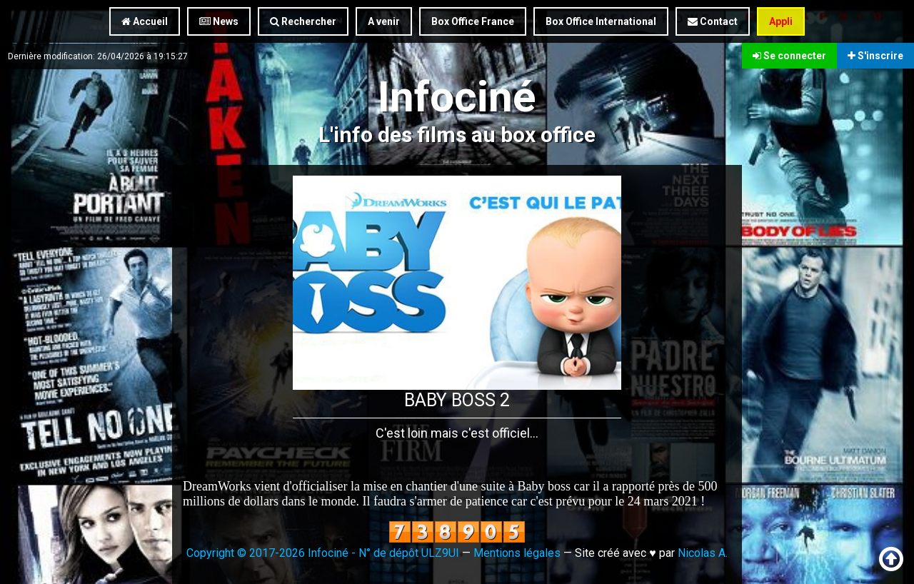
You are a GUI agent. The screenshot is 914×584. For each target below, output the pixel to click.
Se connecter (789, 55)
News (218, 21)
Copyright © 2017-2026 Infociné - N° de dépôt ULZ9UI (322, 553)
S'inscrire (875, 55)
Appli (781, 21)
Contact (713, 21)
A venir (384, 21)
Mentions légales (517, 553)
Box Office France (472, 21)
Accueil (144, 21)
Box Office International (601, 21)
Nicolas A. (703, 553)
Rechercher (303, 21)
